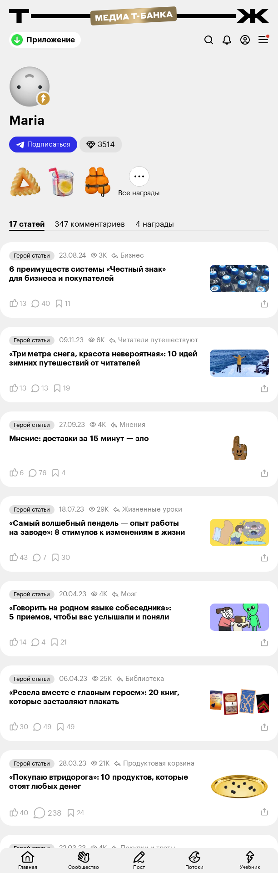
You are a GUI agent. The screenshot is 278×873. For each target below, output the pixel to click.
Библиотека (140, 679)
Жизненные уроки (147, 509)
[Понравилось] (18, 303)
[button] (44, 99)
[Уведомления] (227, 40)
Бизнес (127, 255)
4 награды (154, 224)
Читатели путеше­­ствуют (153, 340)
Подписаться (43, 144)
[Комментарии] (40, 303)
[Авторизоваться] (245, 40)
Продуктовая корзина (154, 763)
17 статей (27, 224)
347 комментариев (90, 224)
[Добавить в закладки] (62, 303)
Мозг (124, 594)
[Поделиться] (264, 304)
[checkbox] (263, 40)
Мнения (127, 425)
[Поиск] (208, 40)
